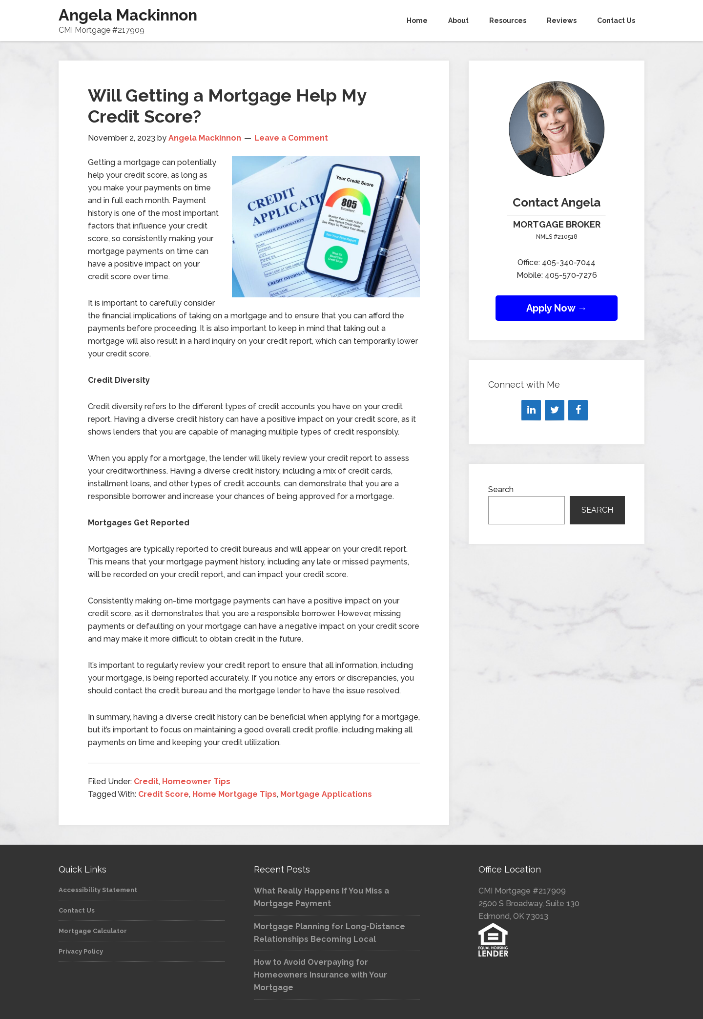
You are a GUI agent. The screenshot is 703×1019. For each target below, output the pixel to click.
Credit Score (163, 794)
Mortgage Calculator (93, 931)
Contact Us (77, 910)
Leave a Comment (291, 138)
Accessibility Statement (98, 890)
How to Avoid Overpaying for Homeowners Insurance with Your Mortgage (320, 974)
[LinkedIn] (531, 410)
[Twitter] (554, 410)
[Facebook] (578, 410)
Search (501, 489)
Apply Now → (556, 308)
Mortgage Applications (326, 794)
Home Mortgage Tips (234, 794)
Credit (146, 781)
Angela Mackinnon (128, 15)
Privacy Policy (81, 951)
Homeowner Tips (196, 781)
